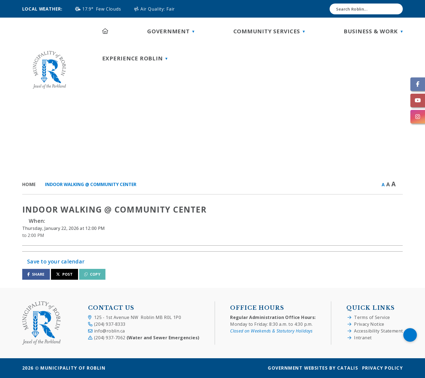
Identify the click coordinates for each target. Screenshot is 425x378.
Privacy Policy (382, 368)
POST (64, 274)
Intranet (363, 338)
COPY (92, 274)
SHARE (36, 274)
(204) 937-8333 (109, 324)
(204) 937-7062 (146, 338)
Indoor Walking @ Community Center (90, 184)
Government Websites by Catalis (313, 368)
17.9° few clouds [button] (101, 9)
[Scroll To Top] (410, 335)
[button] (393, 9)
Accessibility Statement (378, 331)
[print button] (400, 185)
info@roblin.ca (109, 331)
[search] (366, 9)
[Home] (105, 31)
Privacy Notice (369, 324)
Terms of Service (372, 317)
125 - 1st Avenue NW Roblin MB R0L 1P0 (137, 317)
